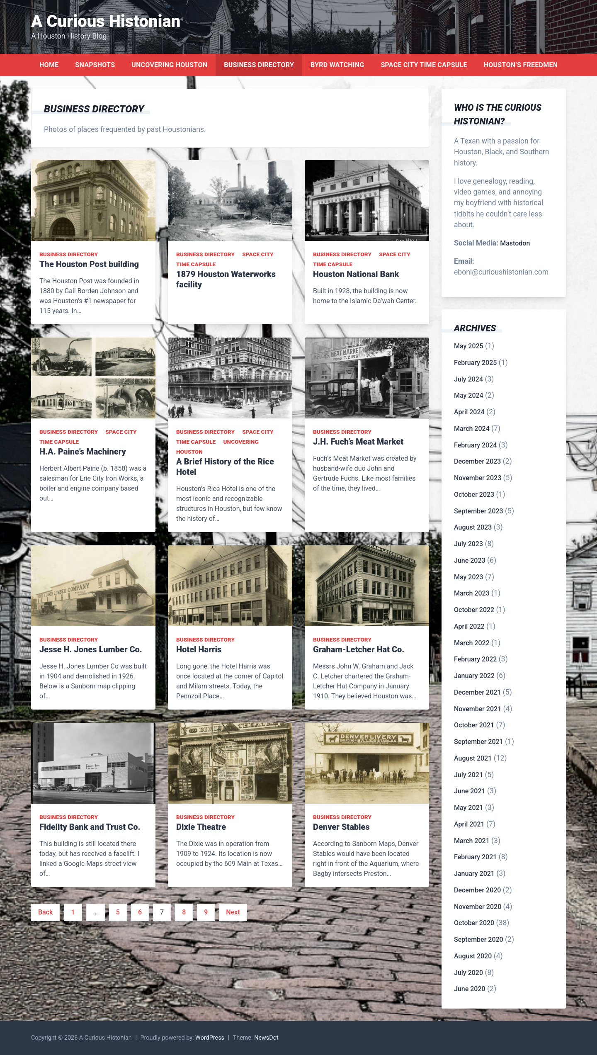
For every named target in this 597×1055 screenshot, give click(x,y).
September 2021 (478, 742)
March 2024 (472, 429)
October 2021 (474, 725)
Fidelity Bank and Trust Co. (89, 827)
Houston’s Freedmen (521, 65)
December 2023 (477, 461)
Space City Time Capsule (424, 65)
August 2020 (473, 956)
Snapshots (95, 65)
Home (48, 65)
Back (45, 912)
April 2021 (469, 824)
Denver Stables (341, 827)
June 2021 (469, 791)
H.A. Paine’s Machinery (82, 452)
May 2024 (468, 395)
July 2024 (468, 379)
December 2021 (477, 692)
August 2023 (473, 527)
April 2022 (469, 626)
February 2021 (475, 857)
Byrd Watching (337, 65)
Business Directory (259, 65)
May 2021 (468, 808)
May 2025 (468, 346)
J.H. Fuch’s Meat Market (358, 442)
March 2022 (472, 643)
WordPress (209, 1037)
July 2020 (468, 973)
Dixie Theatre (201, 827)
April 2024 (469, 412)
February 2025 (475, 363)
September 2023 (478, 511)
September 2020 (478, 939)
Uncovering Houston (169, 65)
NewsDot (266, 1037)
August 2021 (473, 758)
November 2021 (477, 709)
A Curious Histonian (105, 21)
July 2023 (468, 544)
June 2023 (469, 560)
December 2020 (477, 890)
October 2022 (474, 610)
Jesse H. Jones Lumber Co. (90, 649)
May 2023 (468, 577)
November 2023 (477, 478)
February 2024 (475, 445)
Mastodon (515, 243)
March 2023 (472, 593)
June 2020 (469, 989)
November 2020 (477, 907)
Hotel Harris (198, 649)
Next (233, 912)
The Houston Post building (89, 264)
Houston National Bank (356, 274)
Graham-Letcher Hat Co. (358, 649)
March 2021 (472, 841)
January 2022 (474, 676)
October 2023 (474, 494)
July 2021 (468, 775)
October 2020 (474, 923)
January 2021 (474, 874)
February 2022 (475, 659)
